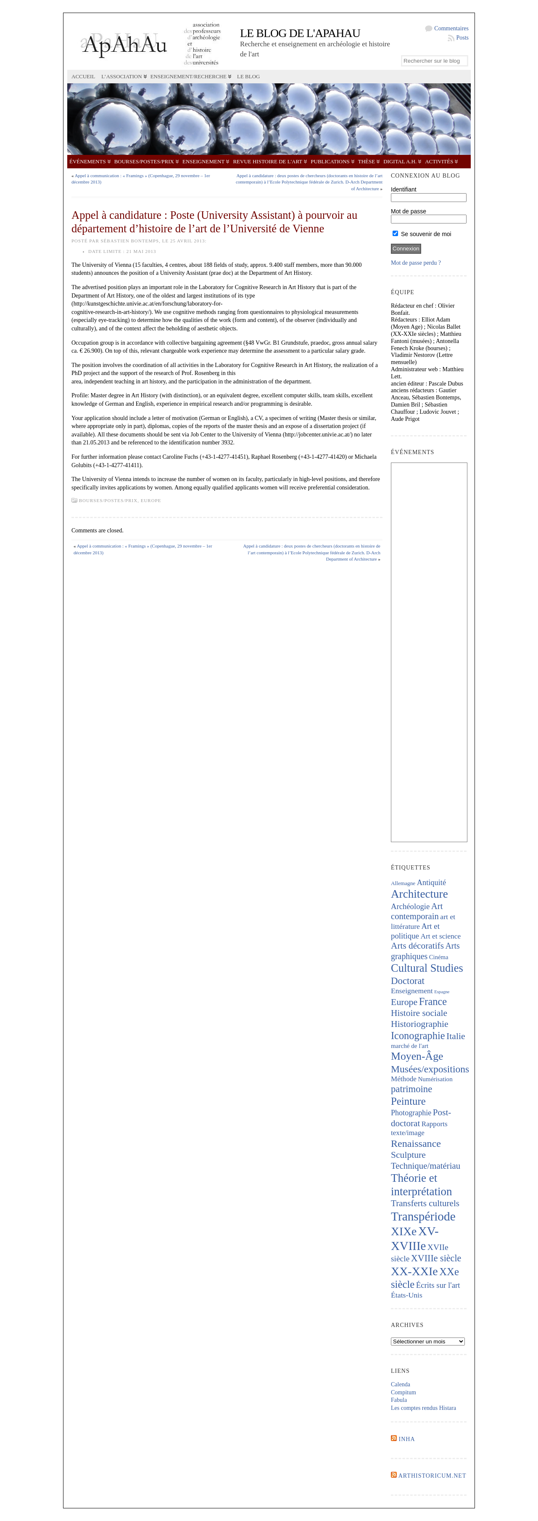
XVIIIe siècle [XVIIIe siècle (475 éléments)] (436, 1258)
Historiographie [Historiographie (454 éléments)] (419, 1024)
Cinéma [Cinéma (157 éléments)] (438, 957)
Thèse (366, 161)
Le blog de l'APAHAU (300, 33)
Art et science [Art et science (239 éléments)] (440, 936)
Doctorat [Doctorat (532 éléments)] (408, 981)
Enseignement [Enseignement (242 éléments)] (412, 991)
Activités (439, 161)
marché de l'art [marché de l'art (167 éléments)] (409, 1045)
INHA (407, 1439)
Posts (462, 38)
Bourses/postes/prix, (110, 500)
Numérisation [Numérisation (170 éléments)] (435, 1079)
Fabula (399, 1400)
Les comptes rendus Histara (423, 1408)
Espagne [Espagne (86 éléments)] (441, 991)
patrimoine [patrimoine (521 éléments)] (411, 1089)
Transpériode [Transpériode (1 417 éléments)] (423, 1216)
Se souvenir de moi (422, 234)
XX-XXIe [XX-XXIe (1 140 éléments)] (414, 1271)
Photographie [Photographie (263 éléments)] (411, 1113)
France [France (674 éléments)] (433, 1001)
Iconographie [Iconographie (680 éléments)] (418, 1035)
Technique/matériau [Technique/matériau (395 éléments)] (425, 1166)
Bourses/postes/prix (144, 161)
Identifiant (404, 189)
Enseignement (203, 161)
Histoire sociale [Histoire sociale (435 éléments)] (419, 1013)
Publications (330, 161)
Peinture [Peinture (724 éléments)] (408, 1101)
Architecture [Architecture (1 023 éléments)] (419, 894)
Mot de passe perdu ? (416, 263)
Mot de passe (408, 211)
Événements (87, 161)
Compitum (403, 1392)
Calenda (400, 1384)
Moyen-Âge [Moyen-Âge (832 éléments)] (417, 1056)
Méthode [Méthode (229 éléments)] (404, 1079)
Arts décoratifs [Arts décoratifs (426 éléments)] (417, 946)
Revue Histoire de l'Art (267, 161)
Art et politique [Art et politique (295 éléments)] (415, 931)
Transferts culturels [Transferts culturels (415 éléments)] (425, 1203)
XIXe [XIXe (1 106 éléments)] (404, 1231)
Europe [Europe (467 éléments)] (404, 1002)
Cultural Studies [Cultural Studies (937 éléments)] (427, 968)
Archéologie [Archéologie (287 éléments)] (410, 906)
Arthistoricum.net (432, 1476)
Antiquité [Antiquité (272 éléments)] (431, 882)
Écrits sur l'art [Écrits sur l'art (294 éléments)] (438, 1285)
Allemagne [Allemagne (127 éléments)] (403, 883)
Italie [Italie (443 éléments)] (455, 1036)
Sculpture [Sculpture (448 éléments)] (408, 1155)
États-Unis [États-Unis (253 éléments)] (406, 1295)
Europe (151, 500)
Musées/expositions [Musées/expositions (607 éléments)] (430, 1069)
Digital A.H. (400, 161)
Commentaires (451, 28)
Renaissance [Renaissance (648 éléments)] (416, 1143)
